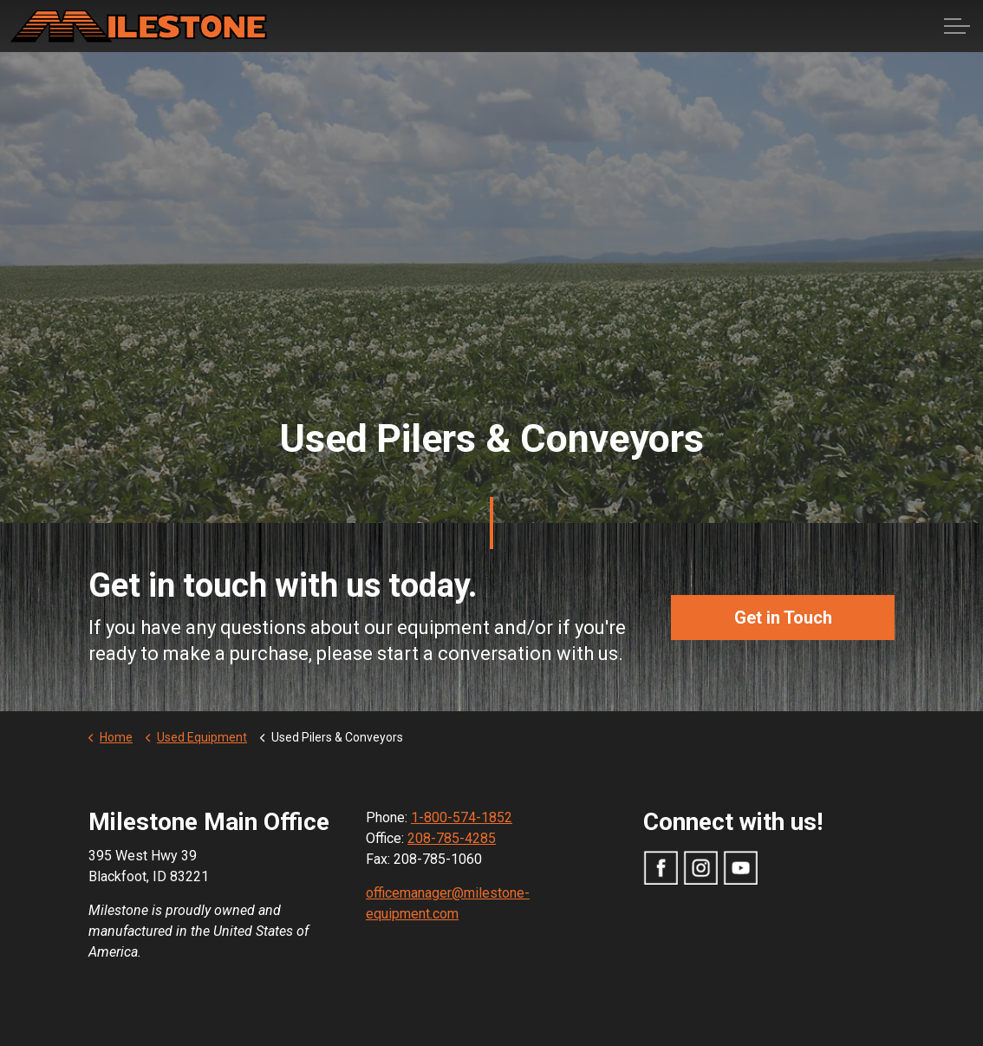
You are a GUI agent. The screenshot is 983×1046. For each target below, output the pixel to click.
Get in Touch (783, 617)
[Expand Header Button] (957, 26)
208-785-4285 (451, 838)
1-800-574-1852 (461, 817)
